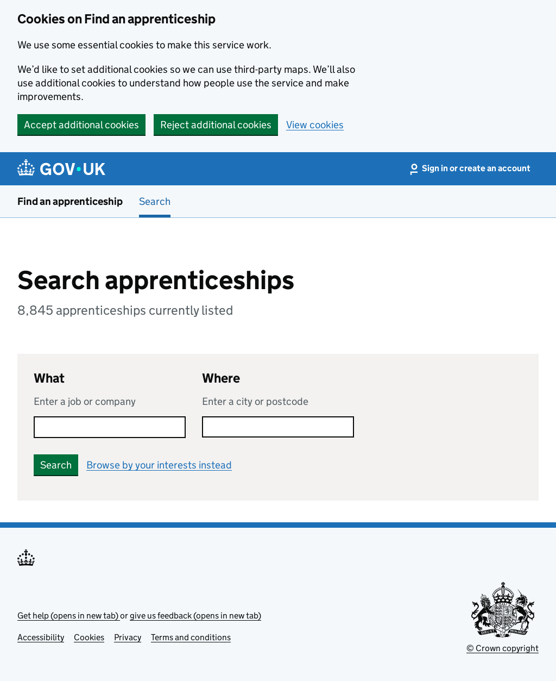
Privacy (127, 637)
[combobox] (278, 427)
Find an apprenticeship (70, 201)
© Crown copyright (502, 648)
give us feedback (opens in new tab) (195, 615)
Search (154, 201)
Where (221, 378)
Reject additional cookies (215, 124)
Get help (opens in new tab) (68, 615)
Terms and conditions (191, 637)
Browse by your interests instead (159, 465)
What (49, 378)
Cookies (89, 637)
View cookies (315, 125)
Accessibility (40, 637)
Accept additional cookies (81, 124)
